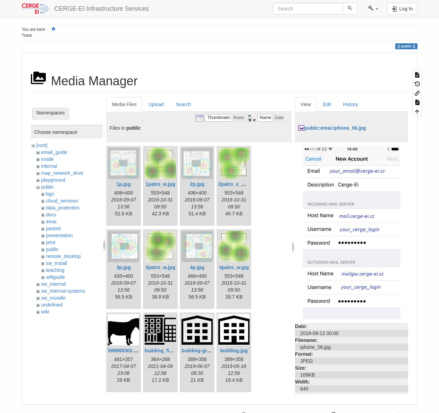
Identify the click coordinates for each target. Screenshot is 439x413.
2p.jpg (197, 184)
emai (51, 221)
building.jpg (233, 350)
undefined (51, 305)
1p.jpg (123, 184)
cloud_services (62, 201)
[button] (373, 8)
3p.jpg (123, 267)
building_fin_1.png (166, 350)
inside (47, 159)
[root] (41, 145)
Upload (156, 104)
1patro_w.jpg (160, 184)
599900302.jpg (124, 350)
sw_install (56, 263)
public (47, 187)
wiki (45, 312)
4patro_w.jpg (234, 267)
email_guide (54, 152)
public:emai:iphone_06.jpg (335, 128)
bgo (50, 194)
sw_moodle (53, 298)
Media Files (124, 104)
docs (51, 214)
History (350, 104)
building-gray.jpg (201, 350)
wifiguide (55, 277)
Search (183, 104)
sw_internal (53, 284)
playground (53, 180)
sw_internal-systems (63, 291)
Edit (327, 104)
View (306, 104)
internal (49, 166)
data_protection (62, 207)
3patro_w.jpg (160, 267)
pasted (53, 228)
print (50, 242)
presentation (59, 235)
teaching (55, 270)
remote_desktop (63, 256)
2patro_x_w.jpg (235, 184)
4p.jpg (197, 267)
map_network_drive (62, 173)
